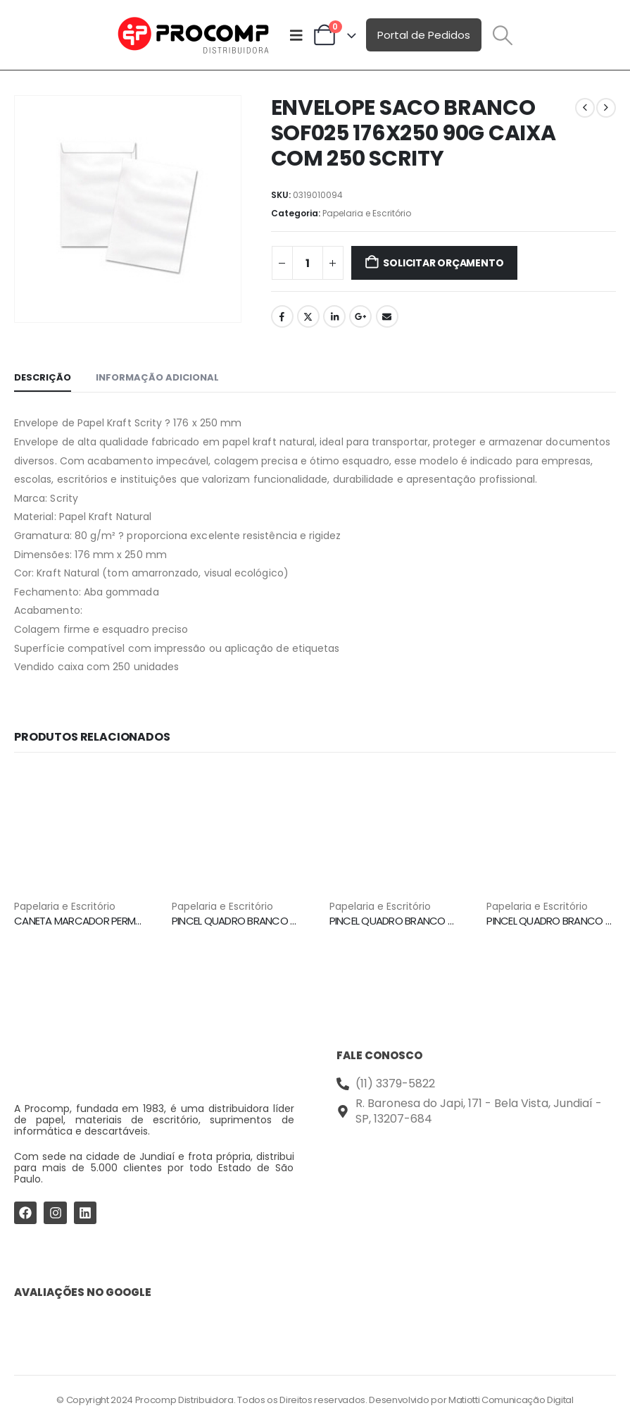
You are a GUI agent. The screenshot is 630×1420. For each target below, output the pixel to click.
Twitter (308, 316)
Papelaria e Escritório (366, 213)
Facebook (282, 316)
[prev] (585, 108)
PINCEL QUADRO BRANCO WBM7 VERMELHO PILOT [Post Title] (441, 920)
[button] (503, 35)
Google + (360, 316)
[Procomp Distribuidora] (476, 1183)
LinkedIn (334, 316)
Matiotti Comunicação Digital (511, 1397)
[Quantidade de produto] (307, 263)
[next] (606, 108)
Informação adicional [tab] (157, 377)
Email (387, 316)
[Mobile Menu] (296, 35)
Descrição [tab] (42, 377)
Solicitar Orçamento (443, 263)
